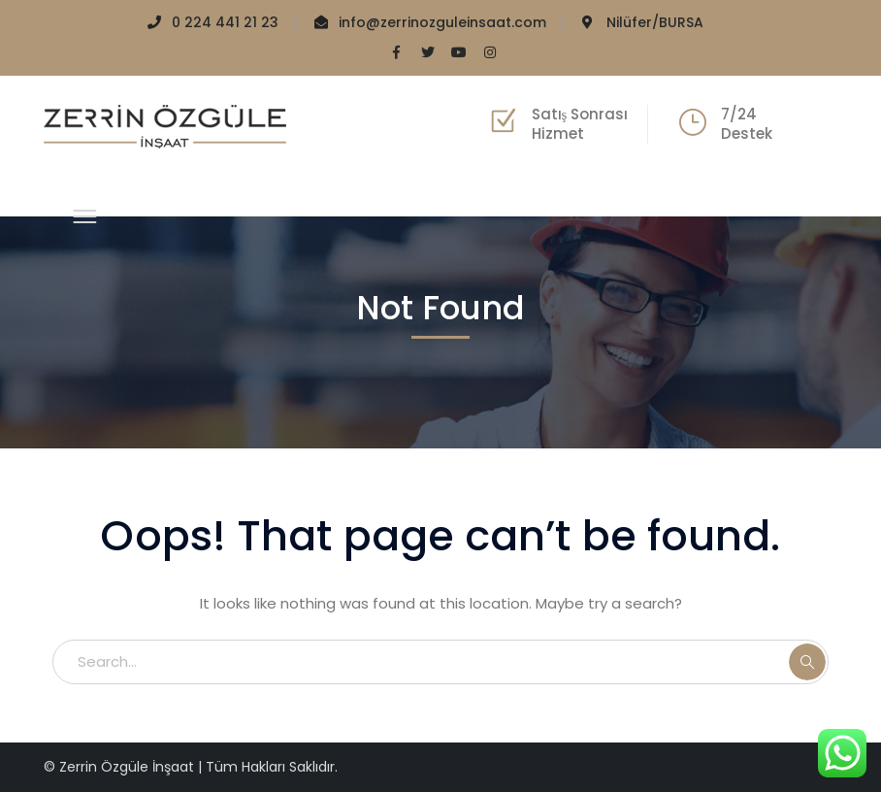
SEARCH (807, 662)
